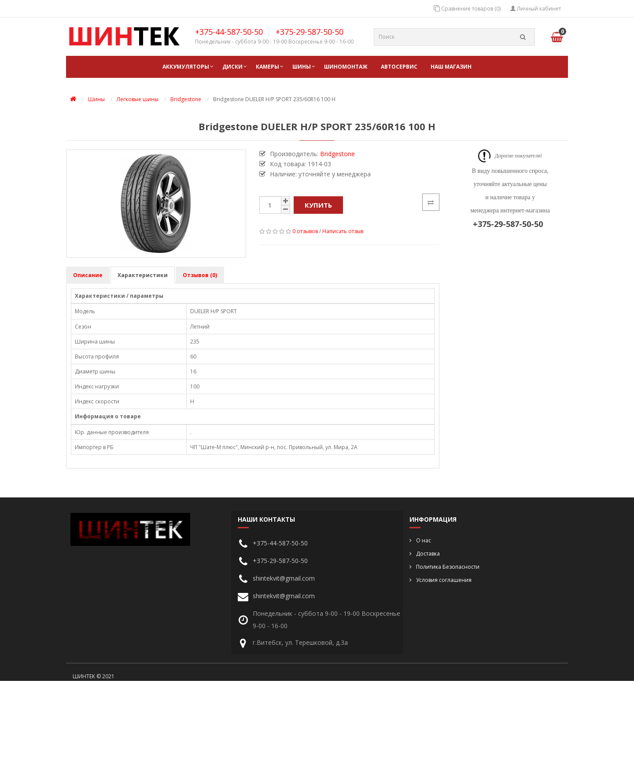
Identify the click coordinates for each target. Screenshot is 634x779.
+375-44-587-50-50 (229, 31)
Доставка (428, 553)
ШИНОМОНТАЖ (346, 66)
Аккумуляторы (185, 66)
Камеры (267, 66)
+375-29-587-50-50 (309, 31)
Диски (232, 66)
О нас (423, 540)
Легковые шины (137, 99)
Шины (301, 66)
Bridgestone (185, 99)
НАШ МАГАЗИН (451, 66)
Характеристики (143, 275)
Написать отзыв (342, 231)
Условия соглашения (444, 580)
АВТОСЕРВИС (399, 66)
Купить (318, 205)
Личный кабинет (535, 8)
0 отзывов (305, 231)
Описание (88, 275)
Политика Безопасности (447, 566)
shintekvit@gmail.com (284, 578)
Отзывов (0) (200, 275)
